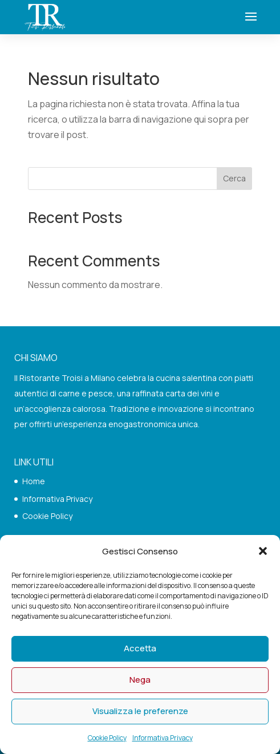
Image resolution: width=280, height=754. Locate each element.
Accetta (140, 648)
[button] (263, 551)
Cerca (234, 178)
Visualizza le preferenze (140, 711)
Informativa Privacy (162, 738)
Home (33, 481)
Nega (140, 680)
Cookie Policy (107, 738)
